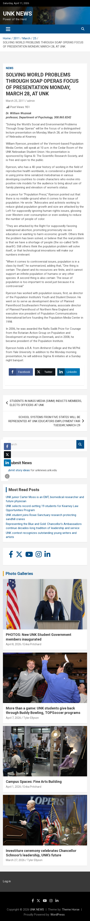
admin (31, 100)
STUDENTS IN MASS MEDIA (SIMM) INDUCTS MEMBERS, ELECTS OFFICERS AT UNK (46, 403)
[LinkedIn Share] (68, 372)
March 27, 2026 (15, 860)
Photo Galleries (19, 573)
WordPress (57, 914)
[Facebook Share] (21, 372)
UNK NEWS (17, 13)
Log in (7, 881)
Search (80, 444)
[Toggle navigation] (8, 29)
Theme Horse (70, 909)
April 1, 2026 (13, 786)
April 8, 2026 (13, 644)
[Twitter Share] (45, 372)
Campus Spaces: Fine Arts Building (34, 782)
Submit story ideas (18, 470)
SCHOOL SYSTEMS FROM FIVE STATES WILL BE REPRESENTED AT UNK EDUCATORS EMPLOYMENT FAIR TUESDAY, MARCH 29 (44, 421)
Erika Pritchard (32, 644)
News (9, 68)
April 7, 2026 (13, 717)
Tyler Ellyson (31, 717)
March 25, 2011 (15, 100)
